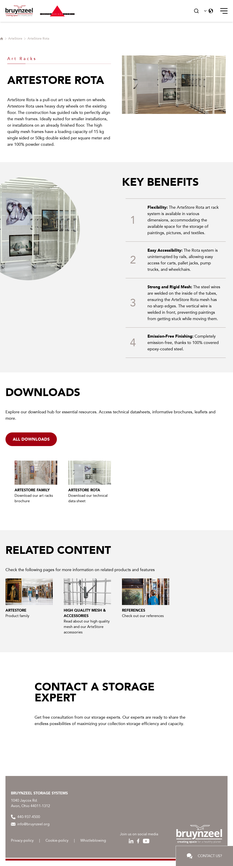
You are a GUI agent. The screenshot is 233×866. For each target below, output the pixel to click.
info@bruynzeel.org (30, 824)
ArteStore (15, 38)
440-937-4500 (25, 817)
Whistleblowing (93, 840)
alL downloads (31, 439)
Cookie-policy (57, 840)
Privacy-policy (22, 840)
